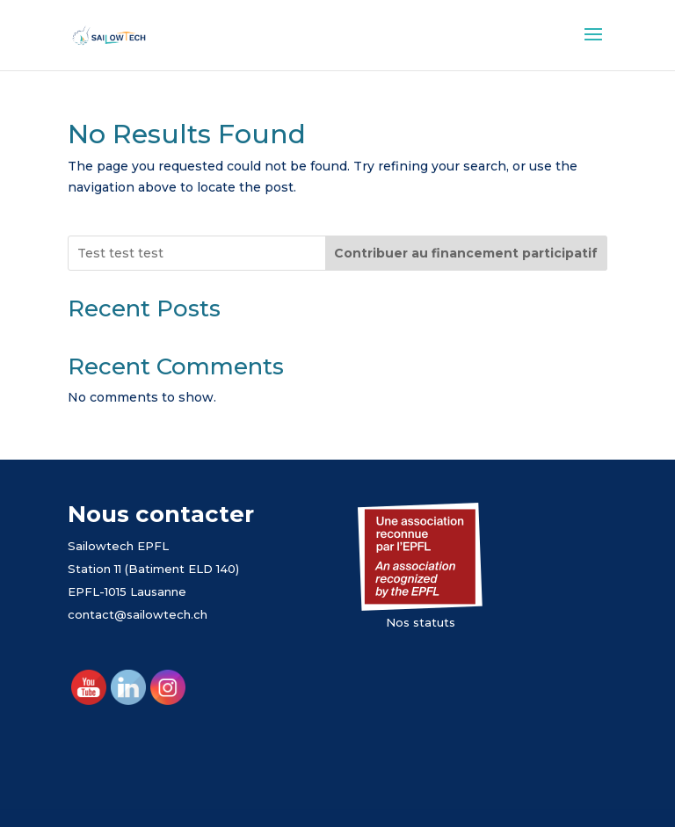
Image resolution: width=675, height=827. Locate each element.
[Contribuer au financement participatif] (466, 253)
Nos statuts (420, 622)
